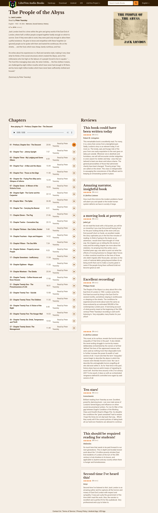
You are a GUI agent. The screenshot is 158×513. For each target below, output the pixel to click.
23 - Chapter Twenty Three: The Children (25, 300)
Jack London (16, 17)
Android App (93, 511)
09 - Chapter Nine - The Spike (21, 201)
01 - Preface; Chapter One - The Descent (25, 145)
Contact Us (57, 511)
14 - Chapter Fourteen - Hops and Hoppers (26, 236)
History (45, 24)
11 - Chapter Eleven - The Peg (21, 215)
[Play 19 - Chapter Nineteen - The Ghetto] (74, 272)
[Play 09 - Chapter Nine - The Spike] (74, 201)
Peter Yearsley (21, 20)
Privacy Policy (82, 511)
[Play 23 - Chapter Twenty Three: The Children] (74, 300)
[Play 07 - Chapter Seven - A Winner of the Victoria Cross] (74, 187)
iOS (81, 3)
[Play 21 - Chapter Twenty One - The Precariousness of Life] (74, 286)
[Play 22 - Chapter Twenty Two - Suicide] (74, 293)
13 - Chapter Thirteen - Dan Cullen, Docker (26, 229)
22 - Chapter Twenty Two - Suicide (23, 293)
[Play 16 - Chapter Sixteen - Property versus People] (74, 250)
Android (73, 3)
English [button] (145, 3)
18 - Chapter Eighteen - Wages (21, 265)
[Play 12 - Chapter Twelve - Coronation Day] (74, 222)
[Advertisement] (79, 97)
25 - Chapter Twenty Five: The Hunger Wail (26, 314)
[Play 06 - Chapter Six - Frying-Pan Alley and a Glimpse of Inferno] (74, 180)
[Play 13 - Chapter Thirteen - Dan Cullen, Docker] (74, 229)
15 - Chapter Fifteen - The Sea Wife (23, 243)
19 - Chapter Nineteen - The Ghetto (23, 272)
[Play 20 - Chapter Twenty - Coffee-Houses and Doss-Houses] (74, 279)
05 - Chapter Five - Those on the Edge (24, 173)
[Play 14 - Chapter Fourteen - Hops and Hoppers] (74, 236)
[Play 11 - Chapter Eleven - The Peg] (74, 215)
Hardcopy (51, 3)
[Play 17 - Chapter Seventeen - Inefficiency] (74, 257)
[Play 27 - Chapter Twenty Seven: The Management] (74, 328)
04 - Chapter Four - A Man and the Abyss (25, 166)
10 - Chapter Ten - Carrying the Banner (25, 208)
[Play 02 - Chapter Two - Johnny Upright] (74, 152)
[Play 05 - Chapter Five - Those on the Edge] (74, 173)
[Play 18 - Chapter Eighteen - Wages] (74, 265)
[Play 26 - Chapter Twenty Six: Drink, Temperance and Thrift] (74, 321)
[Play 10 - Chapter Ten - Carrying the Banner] (74, 208)
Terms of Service (68, 511)
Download (63, 3)
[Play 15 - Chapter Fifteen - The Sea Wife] (74, 243)
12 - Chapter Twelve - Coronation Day (24, 222)
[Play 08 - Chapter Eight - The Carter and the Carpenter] (74, 194)
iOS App (102, 511)
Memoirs (29, 24)
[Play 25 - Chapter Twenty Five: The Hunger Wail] (74, 314)
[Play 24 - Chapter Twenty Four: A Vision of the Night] (74, 307)
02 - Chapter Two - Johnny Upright (23, 152)
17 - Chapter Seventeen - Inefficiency (24, 257)
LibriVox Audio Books (31, 3)
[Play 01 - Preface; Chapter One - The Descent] (74, 145)
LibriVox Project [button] (93, 3)
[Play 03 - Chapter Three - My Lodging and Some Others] (74, 159)
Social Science (38, 24)
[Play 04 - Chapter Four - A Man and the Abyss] (74, 166)
